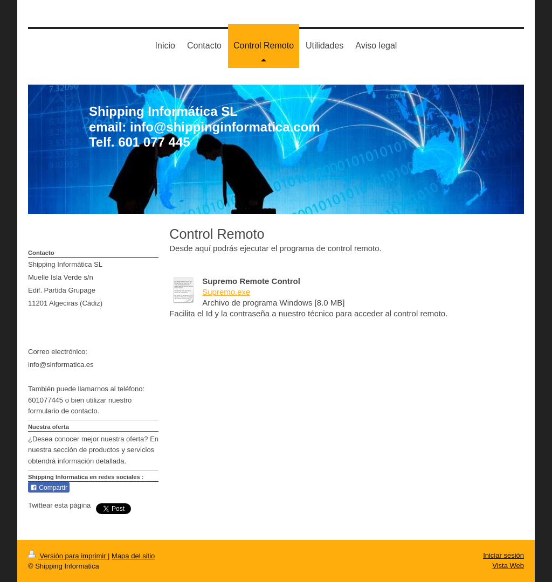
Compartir (48, 487)
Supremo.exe (226, 291)
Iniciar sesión (503, 555)
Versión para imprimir (68, 556)
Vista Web (508, 566)
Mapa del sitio (133, 556)
